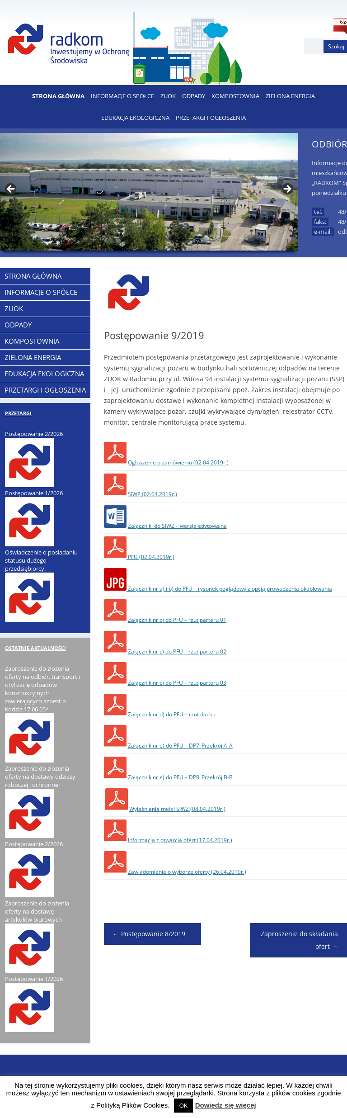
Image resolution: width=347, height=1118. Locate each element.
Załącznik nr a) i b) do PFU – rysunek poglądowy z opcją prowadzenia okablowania (229, 588)
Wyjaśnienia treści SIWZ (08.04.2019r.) (177, 809)
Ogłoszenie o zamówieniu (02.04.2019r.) (178, 462)
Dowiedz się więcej (225, 1105)
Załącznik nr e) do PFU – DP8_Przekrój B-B (180, 777)
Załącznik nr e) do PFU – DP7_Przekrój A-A (180, 745)
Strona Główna (58, 96)
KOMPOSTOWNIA (235, 96)
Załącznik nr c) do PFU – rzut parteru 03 (177, 683)
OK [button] (183, 1105)
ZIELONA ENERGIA (290, 96)
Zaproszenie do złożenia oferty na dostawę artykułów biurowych (37, 911)
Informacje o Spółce (122, 96)
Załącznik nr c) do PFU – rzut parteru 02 (177, 651)
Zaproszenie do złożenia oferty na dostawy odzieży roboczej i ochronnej (40, 776)
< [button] (11, 189)
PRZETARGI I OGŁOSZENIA (211, 118)
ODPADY (193, 96)
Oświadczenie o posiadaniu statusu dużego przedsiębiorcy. (41, 560)
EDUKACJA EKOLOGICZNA (135, 118)
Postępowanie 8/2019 (149, 933)
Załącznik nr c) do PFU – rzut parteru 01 (177, 620)
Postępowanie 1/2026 (34, 493)
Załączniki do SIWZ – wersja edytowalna (177, 526)
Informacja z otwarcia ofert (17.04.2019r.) (180, 840)
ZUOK (168, 96)
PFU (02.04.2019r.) (150, 557)
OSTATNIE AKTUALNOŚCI (35, 647)
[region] (149, 192)
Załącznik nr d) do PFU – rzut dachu (172, 714)
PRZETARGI (18, 413)
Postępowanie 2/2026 (34, 434)
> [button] (287, 189)
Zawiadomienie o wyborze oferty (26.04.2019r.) (187, 872)
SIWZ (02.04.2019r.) (152, 494)
